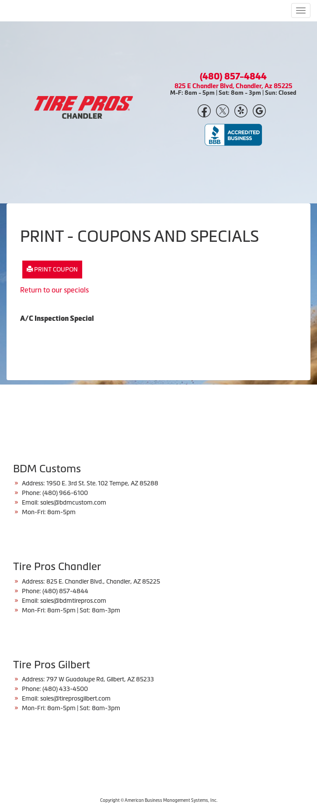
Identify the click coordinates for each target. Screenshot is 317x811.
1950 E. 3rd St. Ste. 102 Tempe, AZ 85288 (102, 483)
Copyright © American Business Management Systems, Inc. (158, 800)
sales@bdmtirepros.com (73, 600)
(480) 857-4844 (233, 76)
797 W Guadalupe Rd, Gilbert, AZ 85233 (100, 679)
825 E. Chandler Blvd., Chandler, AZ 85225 (103, 581)
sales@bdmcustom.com (73, 502)
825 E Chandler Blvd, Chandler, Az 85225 (233, 85)
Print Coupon (52, 269)
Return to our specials (54, 290)
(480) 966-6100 (65, 492)
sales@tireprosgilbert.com (75, 698)
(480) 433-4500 (65, 688)
